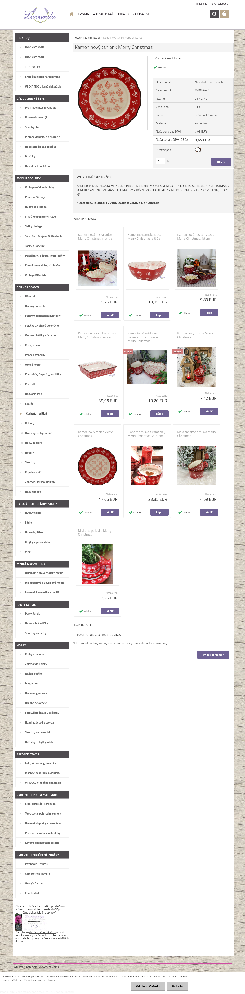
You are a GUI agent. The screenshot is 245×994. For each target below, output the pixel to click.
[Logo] (39, 14)
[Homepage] (71, 14)
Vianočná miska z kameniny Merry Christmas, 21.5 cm (146, 434)
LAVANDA (83, 14)
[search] (214, 14)
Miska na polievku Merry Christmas (94, 532)
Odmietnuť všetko (148, 986)
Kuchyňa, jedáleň (92, 37)
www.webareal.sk (49, 967)
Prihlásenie (201, 4)
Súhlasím (177, 986)
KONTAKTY (123, 14)
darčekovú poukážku (42, 932)
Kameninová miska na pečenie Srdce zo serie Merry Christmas (143, 337)
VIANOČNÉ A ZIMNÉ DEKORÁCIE (134, 202)
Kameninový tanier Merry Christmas (95, 434)
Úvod (78, 37)
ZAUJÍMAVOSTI (141, 14)
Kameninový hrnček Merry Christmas (195, 335)
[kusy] (160, 161)
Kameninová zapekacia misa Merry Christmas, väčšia (97, 335)
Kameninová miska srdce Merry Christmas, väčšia (145, 236)
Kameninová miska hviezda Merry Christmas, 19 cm (195, 236)
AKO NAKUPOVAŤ (103, 14)
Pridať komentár (213, 654)
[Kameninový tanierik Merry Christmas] (110, 57)
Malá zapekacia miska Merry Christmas (196, 434)
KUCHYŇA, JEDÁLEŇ (91, 202)
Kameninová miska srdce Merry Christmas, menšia (95, 236)
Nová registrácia (219, 4)
